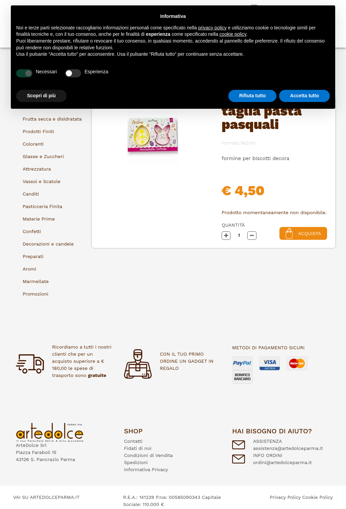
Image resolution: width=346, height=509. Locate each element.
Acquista (303, 233)
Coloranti (33, 144)
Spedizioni (136, 462)
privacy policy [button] (212, 27)
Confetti (32, 231)
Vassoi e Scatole (41, 181)
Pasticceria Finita (42, 206)
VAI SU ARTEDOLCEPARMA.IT (46, 497)
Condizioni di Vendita (148, 455)
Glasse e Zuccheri (43, 156)
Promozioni (35, 294)
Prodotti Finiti (38, 131)
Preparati (33, 256)
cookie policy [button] (233, 34)
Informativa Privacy (146, 469)
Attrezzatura (37, 169)
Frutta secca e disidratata (52, 119)
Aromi (29, 269)
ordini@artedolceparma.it (282, 462)
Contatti (133, 441)
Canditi (31, 194)
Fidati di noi (137, 448)
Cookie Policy (317, 497)
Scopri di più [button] (41, 95)
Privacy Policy (285, 497)
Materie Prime (39, 219)
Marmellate (36, 281)
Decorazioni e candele (48, 244)
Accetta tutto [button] (304, 95)
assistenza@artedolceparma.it (288, 448)
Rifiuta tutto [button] (252, 95)
